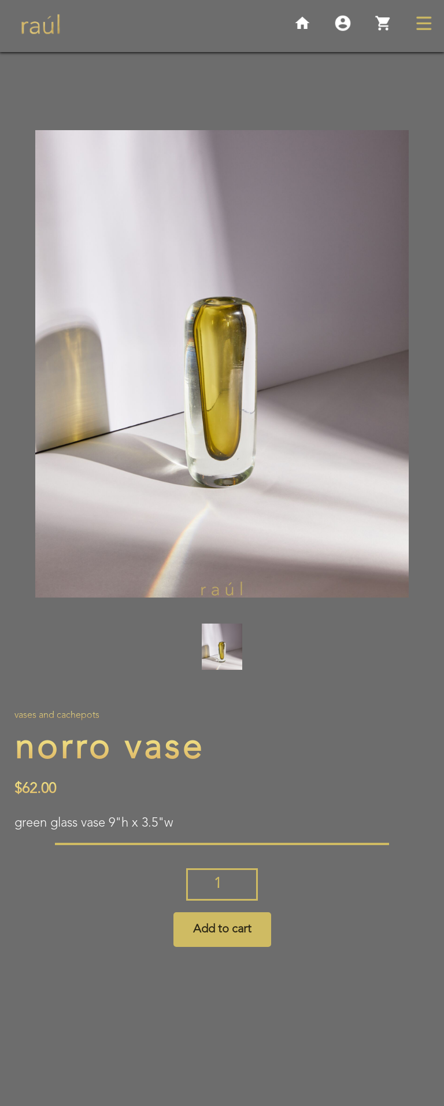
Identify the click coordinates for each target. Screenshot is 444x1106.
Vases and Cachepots (56, 715)
